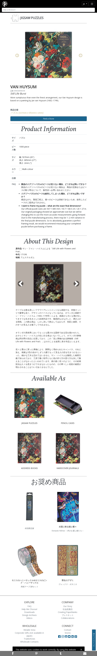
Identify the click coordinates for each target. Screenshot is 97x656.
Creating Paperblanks (67, 612)
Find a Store (48, 118)
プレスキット (68, 615)
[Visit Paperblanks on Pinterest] (75, 636)
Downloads (29, 612)
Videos (29, 618)
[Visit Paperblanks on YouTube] (66, 636)
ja (84, 4)
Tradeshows (29, 638)
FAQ (29, 606)
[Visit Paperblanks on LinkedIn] (72, 636)
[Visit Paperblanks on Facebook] (59, 636)
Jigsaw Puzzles (31, 18)
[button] (20, 283)
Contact (67, 630)
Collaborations (67, 618)
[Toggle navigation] (92, 4)
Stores (68, 632)
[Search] (48, 10)
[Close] (81, 649)
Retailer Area (29, 630)
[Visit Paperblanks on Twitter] (69, 636)
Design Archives (29, 615)
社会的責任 (68, 609)
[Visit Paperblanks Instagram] (62, 636)
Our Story (67, 606)
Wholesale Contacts (29, 641)
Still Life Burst (18, 93)
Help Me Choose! (29, 609)
